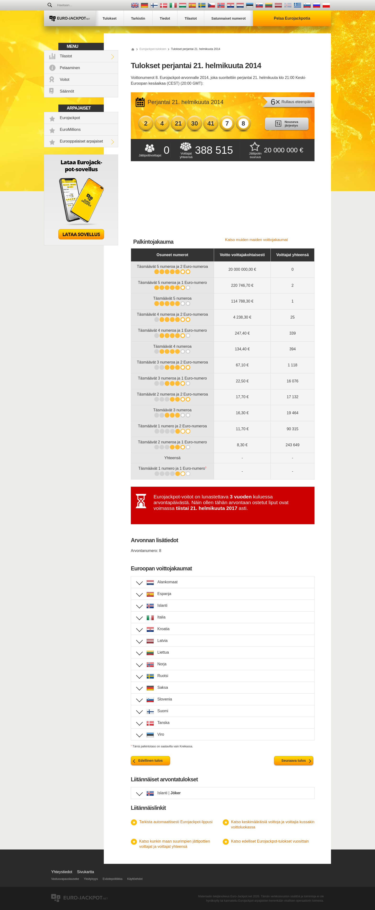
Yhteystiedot (61, 872)
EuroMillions (70, 129)
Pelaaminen (70, 68)
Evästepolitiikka (112, 879)
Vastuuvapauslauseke (65, 879)
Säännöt (67, 91)
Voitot (64, 79)
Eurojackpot (70, 118)
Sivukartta (85, 872)
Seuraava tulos (293, 760)
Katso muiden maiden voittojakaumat (256, 240)
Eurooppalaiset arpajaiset (81, 141)
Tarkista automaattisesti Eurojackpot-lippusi (176, 822)
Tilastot (66, 56)
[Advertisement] (222, 201)
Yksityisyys (91, 879)
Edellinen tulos (150, 760)
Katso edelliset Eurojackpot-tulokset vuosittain (270, 841)
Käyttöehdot (135, 879)
